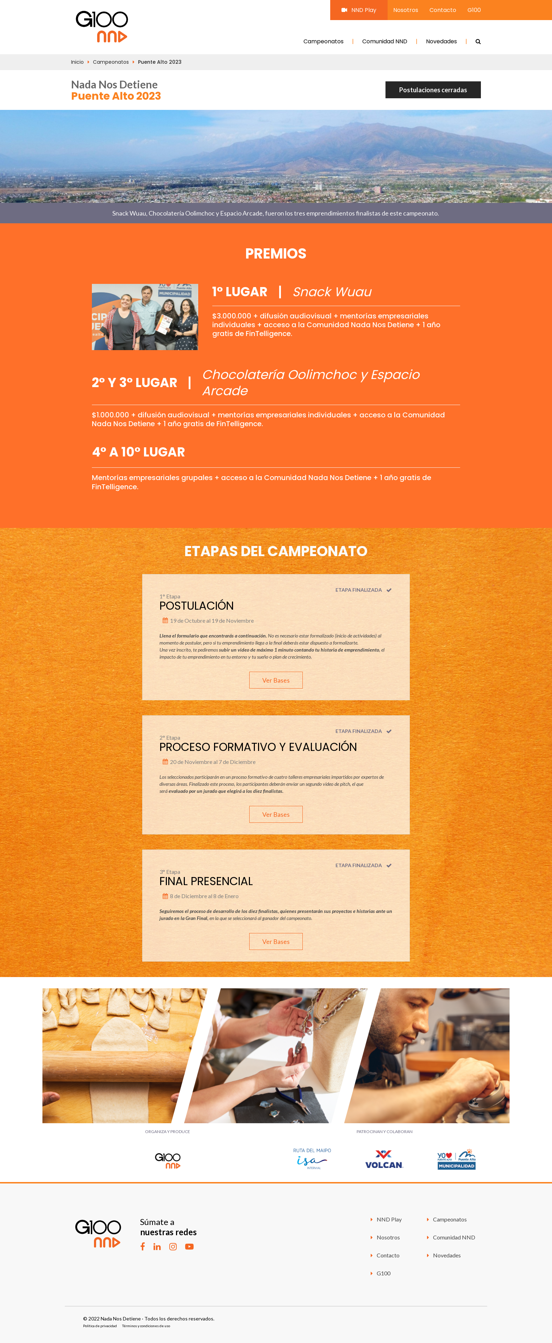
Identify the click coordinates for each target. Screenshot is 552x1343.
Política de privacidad (100, 1326)
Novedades (441, 41)
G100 (474, 10)
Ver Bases (276, 680)
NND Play (358, 10)
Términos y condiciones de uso (146, 1326)
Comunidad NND (384, 41)
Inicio (77, 62)
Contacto (442, 10)
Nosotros (405, 10)
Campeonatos (323, 41)
